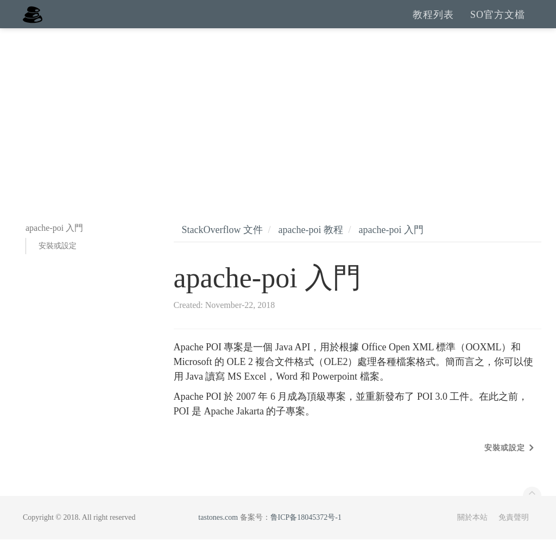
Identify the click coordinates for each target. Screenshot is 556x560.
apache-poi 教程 (310, 250)
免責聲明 (513, 538)
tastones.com (218, 538)
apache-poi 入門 (390, 250)
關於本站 (472, 538)
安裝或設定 (58, 266)
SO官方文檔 (497, 24)
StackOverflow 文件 (222, 250)
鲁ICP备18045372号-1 (306, 538)
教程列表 (433, 24)
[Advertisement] (278, 130)
